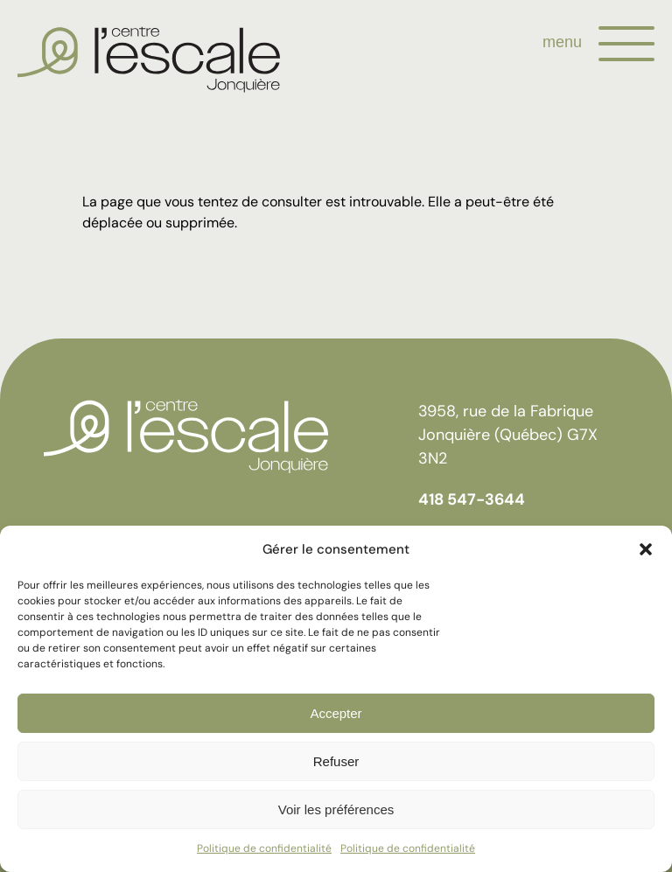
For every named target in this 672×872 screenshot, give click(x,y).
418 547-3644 (471, 499)
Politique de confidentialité (264, 848)
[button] (645, 549)
